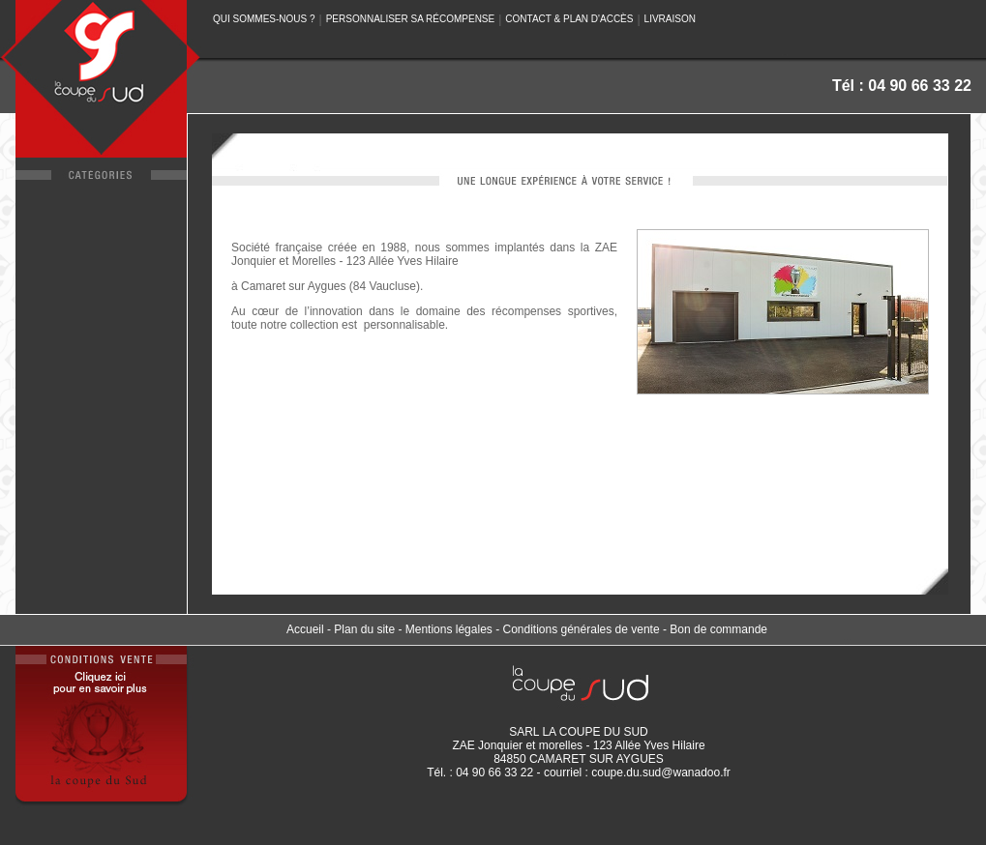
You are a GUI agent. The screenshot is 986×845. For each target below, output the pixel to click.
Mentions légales (449, 629)
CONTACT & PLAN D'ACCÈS (569, 19)
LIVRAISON (670, 19)
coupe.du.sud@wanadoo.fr (661, 772)
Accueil (305, 629)
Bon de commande (718, 629)
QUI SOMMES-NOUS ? (264, 19)
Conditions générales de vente (580, 629)
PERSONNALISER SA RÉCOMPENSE (410, 19)
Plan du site (364, 629)
